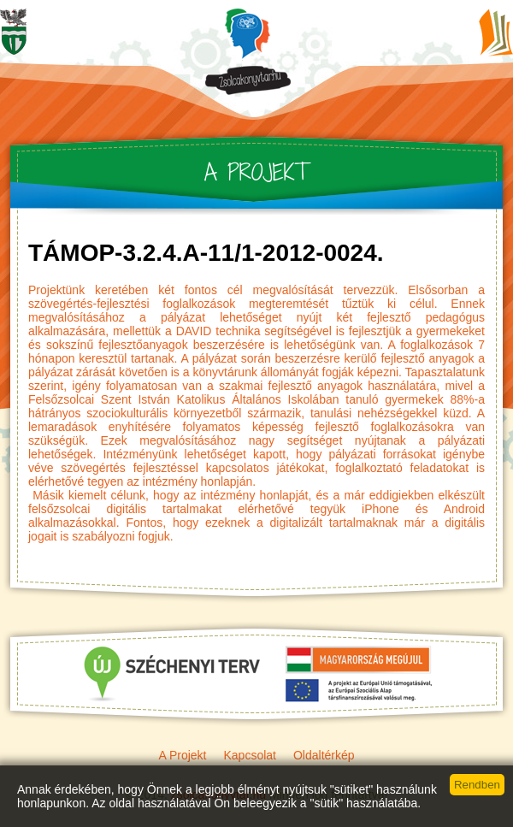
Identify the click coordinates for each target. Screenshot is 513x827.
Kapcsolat (249, 755)
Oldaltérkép (324, 755)
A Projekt (182, 755)
